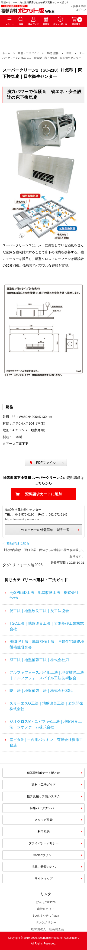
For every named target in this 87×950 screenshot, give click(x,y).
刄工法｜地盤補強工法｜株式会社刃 (39, 660)
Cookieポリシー (43, 855)
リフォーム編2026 (27, 565)
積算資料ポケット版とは (43, 773)
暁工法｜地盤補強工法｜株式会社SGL (41, 691)
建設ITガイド (46, 909)
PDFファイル (46, 462)
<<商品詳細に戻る (16, 543)
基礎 (69, 53)
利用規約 (44, 831)
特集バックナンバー (43, 808)
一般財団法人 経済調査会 (46, 929)
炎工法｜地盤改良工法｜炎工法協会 (39, 611)
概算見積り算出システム (43, 796)
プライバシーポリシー (44, 843)
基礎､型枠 (53, 53)
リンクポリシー (45, 922)
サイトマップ (44, 878)
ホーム (6, 53)
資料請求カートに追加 (43, 494)
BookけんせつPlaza (45, 915)
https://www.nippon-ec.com (23, 519)
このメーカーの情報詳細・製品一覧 (44, 530)
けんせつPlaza (46, 902)
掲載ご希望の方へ (44, 866)
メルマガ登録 (44, 820)
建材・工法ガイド (28, 53)
